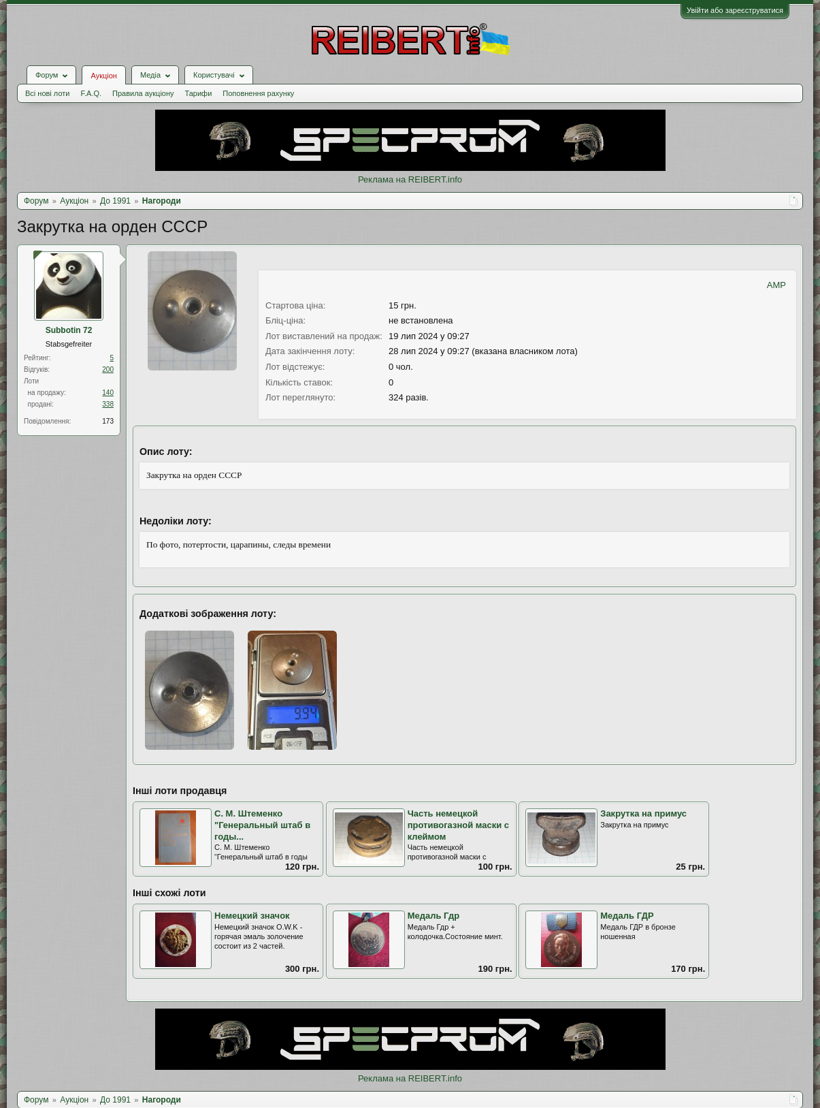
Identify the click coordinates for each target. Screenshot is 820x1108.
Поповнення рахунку (258, 93)
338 (108, 404)
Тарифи (198, 93)
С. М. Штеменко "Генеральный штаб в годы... (262, 824)
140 (108, 392)
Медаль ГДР (626, 916)
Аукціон (103, 76)
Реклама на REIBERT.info (410, 179)
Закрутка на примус (643, 813)
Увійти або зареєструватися (735, 10)
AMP (776, 285)
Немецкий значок (252, 916)
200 (108, 369)
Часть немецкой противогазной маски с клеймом (458, 824)
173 (108, 421)
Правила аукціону (143, 93)
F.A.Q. (90, 93)
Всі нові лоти (47, 93)
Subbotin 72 (69, 330)
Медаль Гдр (433, 916)
